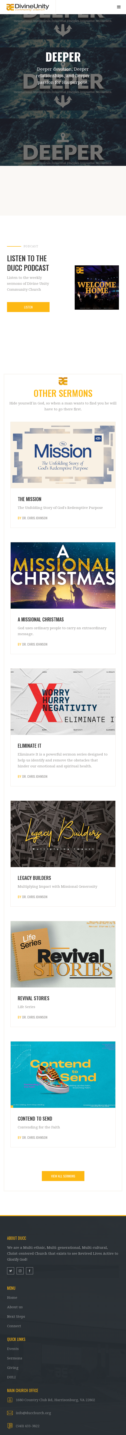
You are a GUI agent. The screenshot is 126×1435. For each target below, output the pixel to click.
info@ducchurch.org (33, 1413)
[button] (119, 7)
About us (15, 1307)
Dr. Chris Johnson (34, 518)
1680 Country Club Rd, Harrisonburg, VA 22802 (55, 1400)
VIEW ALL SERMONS (63, 1175)
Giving (12, 1368)
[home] (28, 6)
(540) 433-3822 (27, 1426)
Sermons (14, 1358)
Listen (28, 306)
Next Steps (16, 1316)
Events (13, 1349)
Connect (14, 1326)
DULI (11, 1377)
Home (12, 1297)
